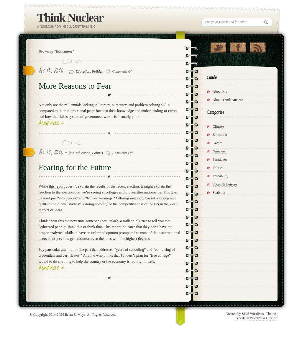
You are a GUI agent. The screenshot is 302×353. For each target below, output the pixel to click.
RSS (257, 46)
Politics (97, 71)
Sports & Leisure (225, 184)
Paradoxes (220, 159)
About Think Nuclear (228, 100)
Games (217, 143)
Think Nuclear (70, 17)
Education (83, 71)
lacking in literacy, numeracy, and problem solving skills (125, 105)
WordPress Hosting (263, 318)
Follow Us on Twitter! (218, 46)
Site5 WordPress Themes (259, 314)
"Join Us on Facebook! (238, 46)
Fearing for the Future (75, 167)
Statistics (219, 193)
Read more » (52, 122)
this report (57, 186)
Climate (218, 126)
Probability (220, 176)
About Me (220, 92)
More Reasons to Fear (75, 85)
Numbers (219, 151)
